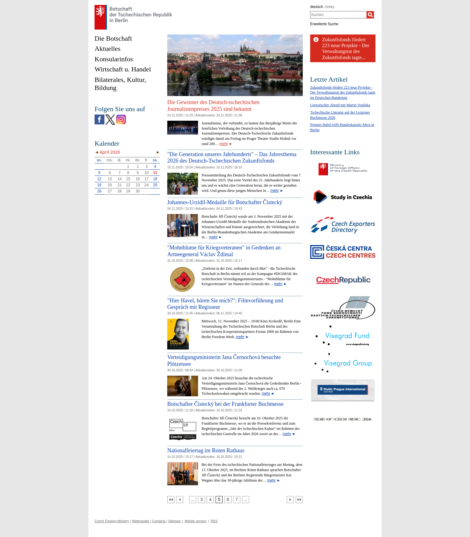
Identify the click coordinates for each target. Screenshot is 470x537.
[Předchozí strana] (179, 499)
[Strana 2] (192, 499)
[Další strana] (290, 499)
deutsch (316, 7)
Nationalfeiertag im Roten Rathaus (205, 450)
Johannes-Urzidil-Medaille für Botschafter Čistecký (224, 202)
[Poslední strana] (299, 499)
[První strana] (170, 499)
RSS (214, 521)
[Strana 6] (228, 499)
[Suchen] (370, 14)
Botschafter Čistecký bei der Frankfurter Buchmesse (225, 404)
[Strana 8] (245, 499)
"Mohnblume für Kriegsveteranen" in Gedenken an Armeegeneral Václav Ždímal (224, 250)
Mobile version (196, 521)
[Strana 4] (210, 499)
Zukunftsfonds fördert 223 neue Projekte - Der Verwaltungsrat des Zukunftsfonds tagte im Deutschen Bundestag (342, 92)
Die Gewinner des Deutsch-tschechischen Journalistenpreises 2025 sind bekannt (213, 105)
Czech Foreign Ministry (112, 521)
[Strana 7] (236, 499)
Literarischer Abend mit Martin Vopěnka (340, 105)
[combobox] (338, 14)
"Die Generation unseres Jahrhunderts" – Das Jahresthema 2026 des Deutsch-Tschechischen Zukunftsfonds (232, 157)
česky (329, 7)
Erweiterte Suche (324, 24)
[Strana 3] (201, 499)
